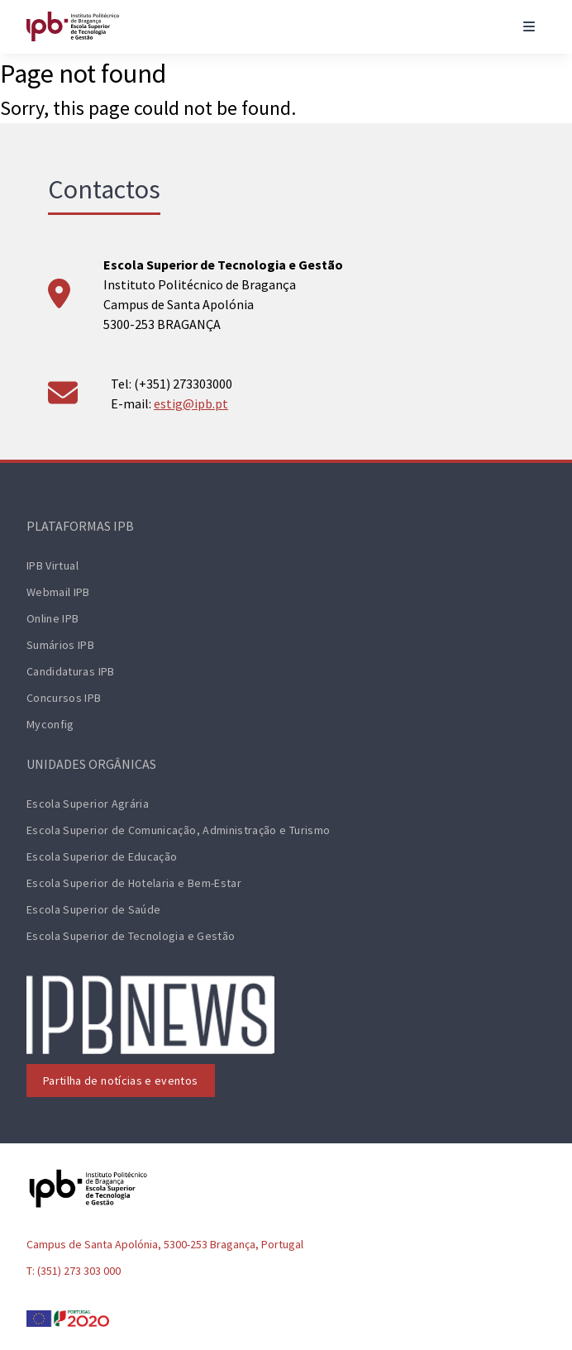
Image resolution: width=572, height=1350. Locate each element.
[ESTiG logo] (72, 26)
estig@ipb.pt (191, 403)
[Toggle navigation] (529, 26)
